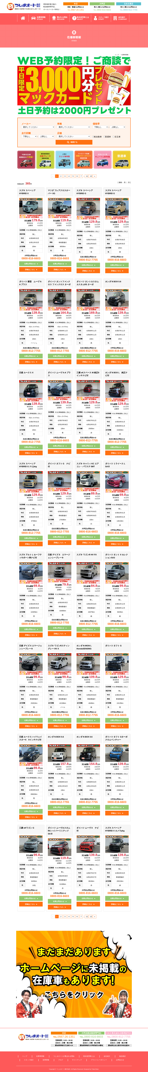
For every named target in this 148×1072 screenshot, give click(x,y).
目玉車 (117, 137)
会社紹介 (122, 18)
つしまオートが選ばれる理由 (63, 1056)
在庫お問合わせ (30, 264)
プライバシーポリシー (99, 1060)
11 (87, 176)
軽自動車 (97, 137)
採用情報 (46, 1060)
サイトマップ (77, 1060)
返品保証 (122, 1056)
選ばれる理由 (62, 18)
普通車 (107, 137)
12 (91, 176)
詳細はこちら (30, 269)
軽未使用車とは (83, 18)
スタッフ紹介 (103, 18)
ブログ (60, 1060)
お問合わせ (120, 1060)
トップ (117, 55)
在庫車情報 (41, 18)
